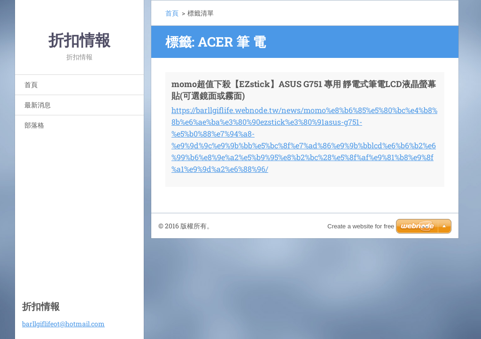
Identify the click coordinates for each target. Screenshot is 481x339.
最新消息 (37, 104)
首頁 (31, 84)
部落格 (34, 125)
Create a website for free (360, 226)
